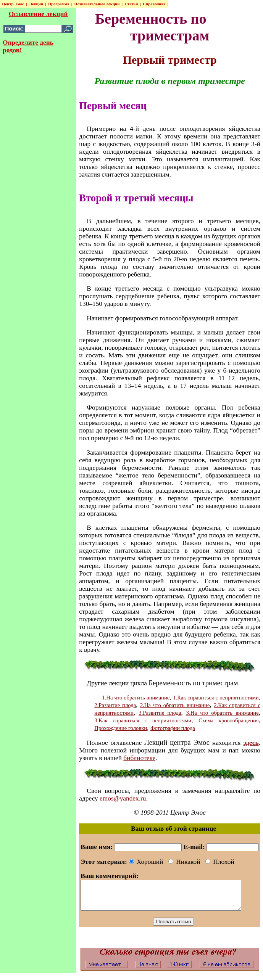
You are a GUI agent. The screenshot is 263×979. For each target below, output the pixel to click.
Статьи (131, 4)
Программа (58, 4)
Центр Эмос (12, 4)
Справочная (153, 4)
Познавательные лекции (96, 4)
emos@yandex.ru (121, 798)
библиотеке (138, 758)
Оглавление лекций (37, 14)
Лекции (35, 4)
